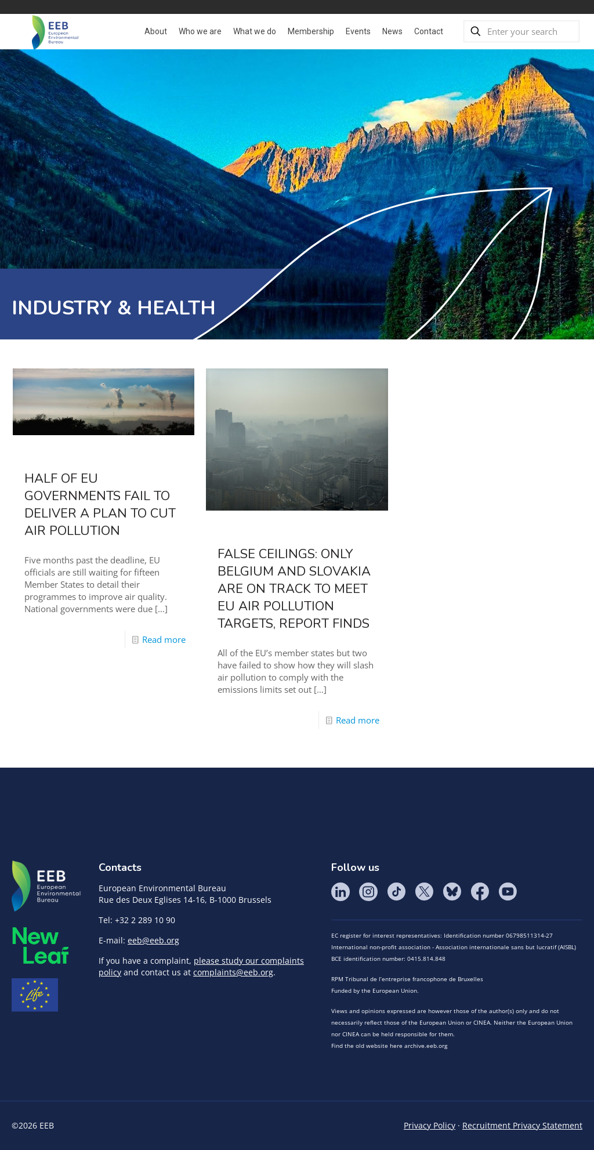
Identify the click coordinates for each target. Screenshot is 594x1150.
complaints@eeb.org (233, 972)
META (41, 945)
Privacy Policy (429, 1125)
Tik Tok (396, 892)
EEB (46, 886)
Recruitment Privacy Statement (522, 1125)
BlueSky (452, 892)
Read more (164, 639)
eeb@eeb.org (153, 940)
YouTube (507, 892)
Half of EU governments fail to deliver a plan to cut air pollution (100, 505)
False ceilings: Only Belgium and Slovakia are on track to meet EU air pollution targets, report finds (294, 588)
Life (35, 995)
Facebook (479, 892)
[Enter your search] (521, 31)
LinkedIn (340, 892)
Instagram (368, 892)
